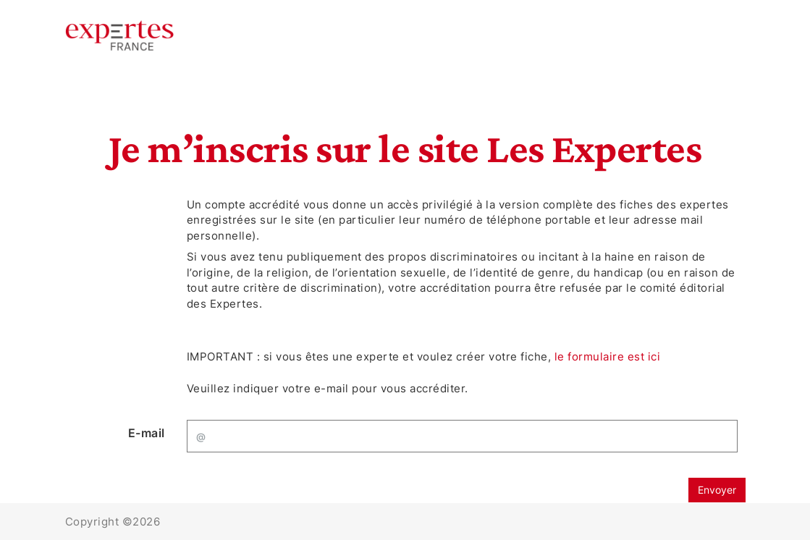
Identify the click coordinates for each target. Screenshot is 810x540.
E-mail (146, 433)
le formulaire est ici (607, 356)
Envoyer (717, 490)
